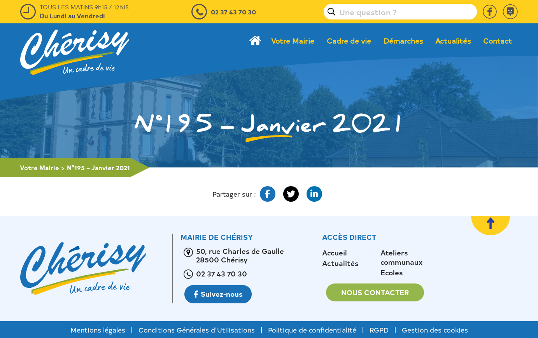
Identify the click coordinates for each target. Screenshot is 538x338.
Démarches (403, 40)
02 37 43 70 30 (233, 11)
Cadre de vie (349, 40)
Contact (497, 40)
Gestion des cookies (435, 329)
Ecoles (391, 272)
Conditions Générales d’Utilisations (196, 329)
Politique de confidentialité (312, 329)
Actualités (453, 40)
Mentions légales (97, 329)
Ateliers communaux (401, 257)
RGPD (379, 329)
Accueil (334, 252)
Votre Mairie (292, 40)
